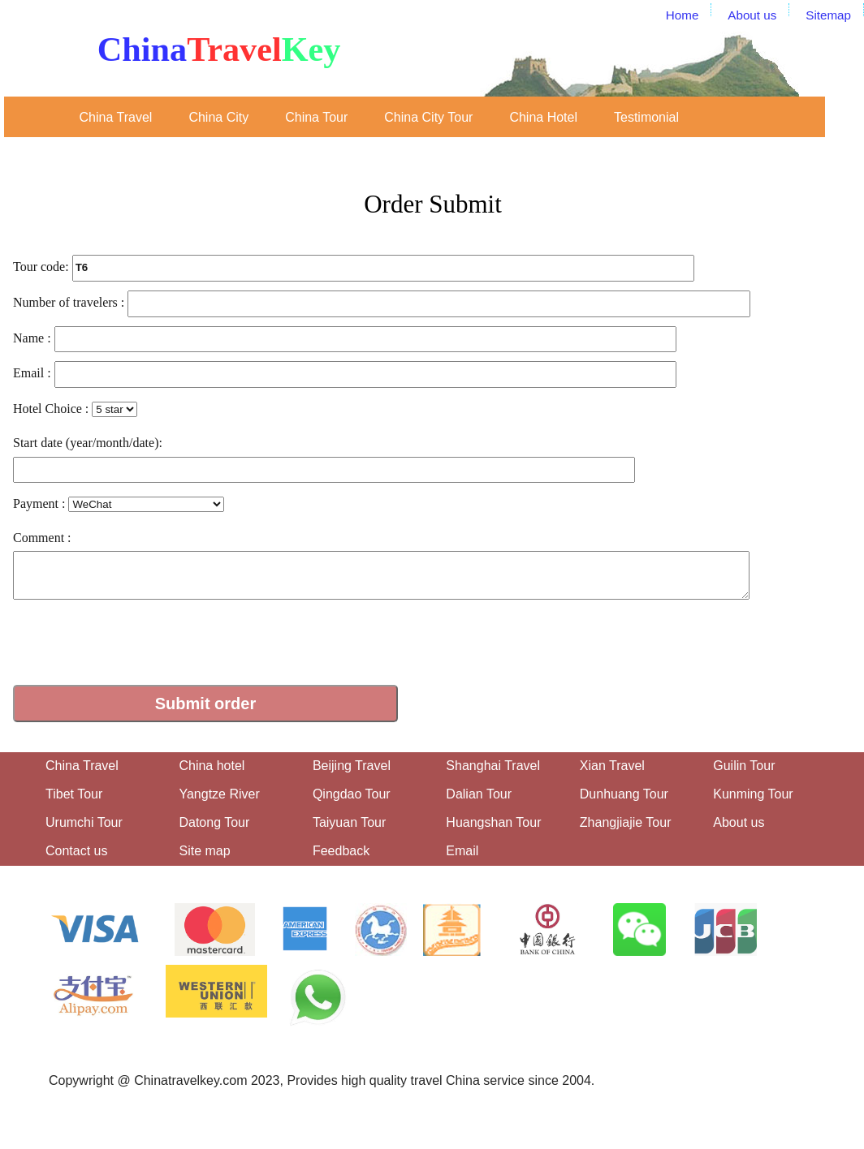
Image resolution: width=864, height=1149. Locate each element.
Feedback (341, 851)
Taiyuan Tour (349, 822)
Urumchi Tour (84, 822)
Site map (204, 851)
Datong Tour (214, 822)
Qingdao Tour (352, 794)
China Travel (116, 117)
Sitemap (828, 15)
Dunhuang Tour (624, 794)
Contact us (76, 851)
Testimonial (646, 117)
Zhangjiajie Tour (626, 822)
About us (738, 822)
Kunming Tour (753, 794)
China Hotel (543, 117)
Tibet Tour (73, 794)
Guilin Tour (744, 765)
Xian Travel (612, 765)
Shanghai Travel (493, 765)
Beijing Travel (352, 765)
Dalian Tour (479, 794)
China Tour (316, 117)
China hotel (211, 765)
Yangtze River (219, 794)
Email (462, 851)
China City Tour (428, 117)
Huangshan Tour (493, 822)
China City (218, 117)
